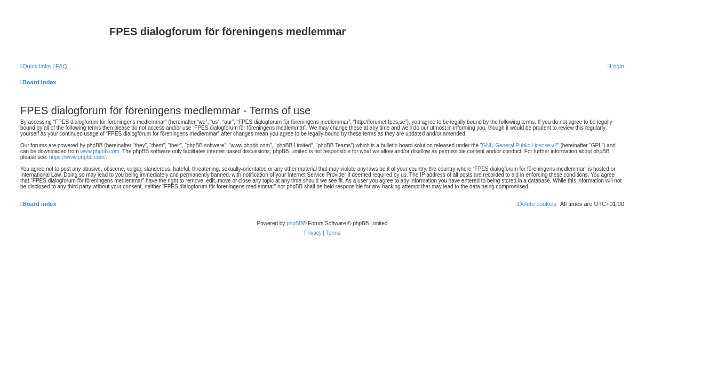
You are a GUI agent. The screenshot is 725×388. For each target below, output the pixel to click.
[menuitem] (60, 66)
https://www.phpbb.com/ (77, 157)
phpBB (294, 223)
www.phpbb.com (99, 151)
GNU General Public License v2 (519, 145)
